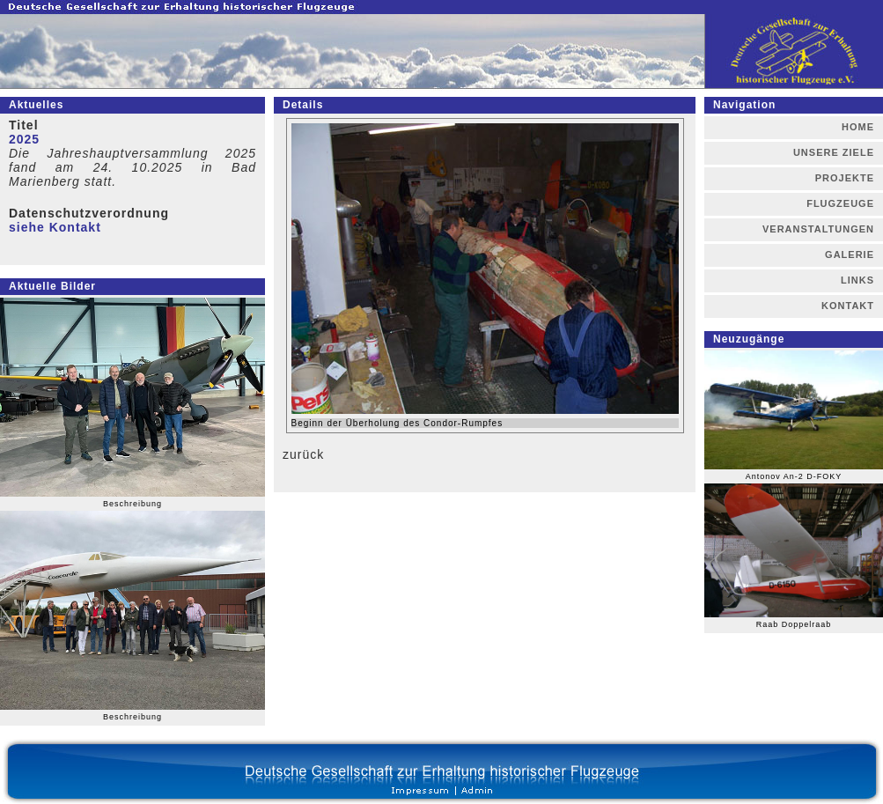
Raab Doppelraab (794, 624)
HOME (858, 127)
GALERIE (849, 254)
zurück (303, 454)
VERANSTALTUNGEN (818, 229)
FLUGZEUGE (840, 203)
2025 (24, 139)
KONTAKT (847, 305)
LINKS (857, 280)
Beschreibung (132, 503)
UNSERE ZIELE (833, 152)
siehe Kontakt (55, 227)
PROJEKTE (844, 178)
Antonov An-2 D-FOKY (794, 476)
